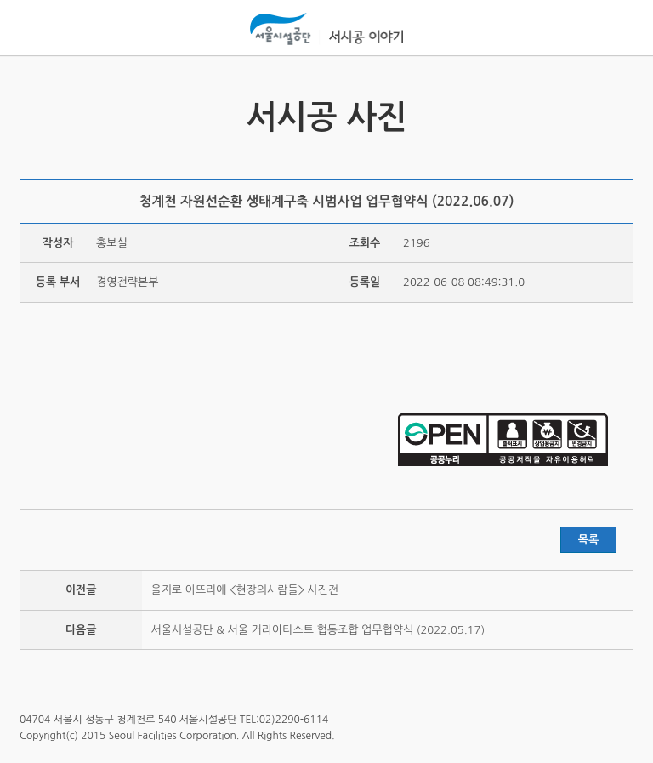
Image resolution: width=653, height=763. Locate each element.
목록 (588, 539)
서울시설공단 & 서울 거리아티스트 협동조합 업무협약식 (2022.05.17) (317, 629)
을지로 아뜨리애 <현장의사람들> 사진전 (244, 589)
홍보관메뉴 (616, 29)
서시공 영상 (35, 108)
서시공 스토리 (618, 108)
